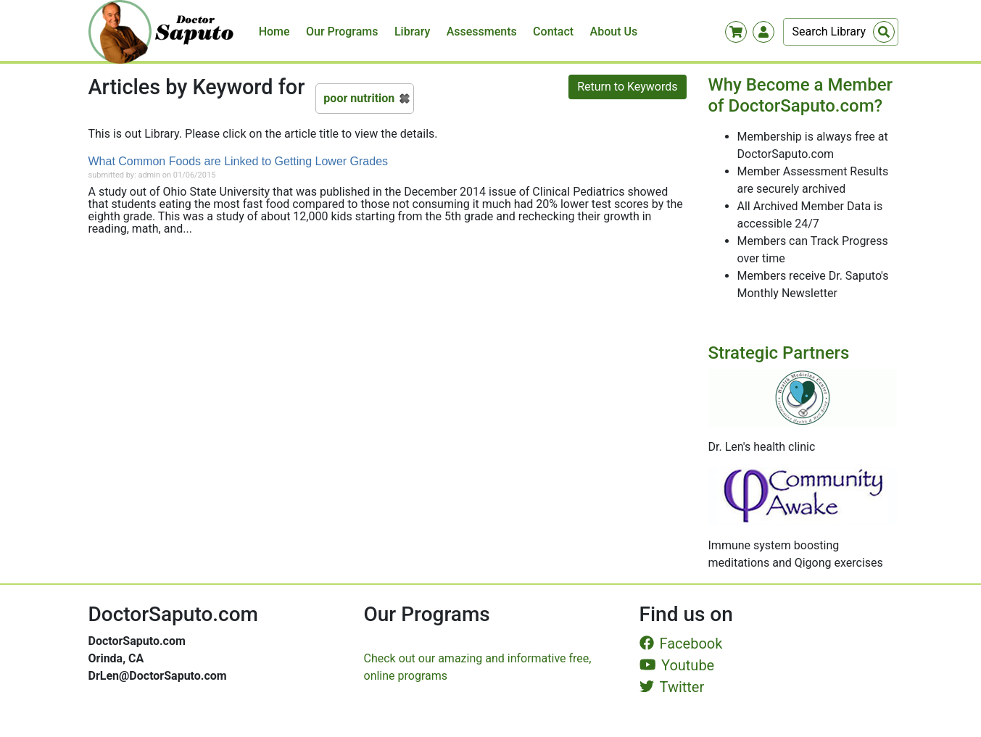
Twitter (672, 687)
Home (274, 31)
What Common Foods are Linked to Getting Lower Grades (238, 161)
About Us (614, 31)
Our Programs (342, 31)
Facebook (681, 643)
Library (412, 31)
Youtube (677, 665)
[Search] (840, 32)
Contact (553, 31)
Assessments (482, 31)
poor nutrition (358, 98)
